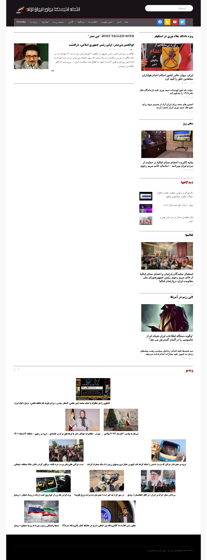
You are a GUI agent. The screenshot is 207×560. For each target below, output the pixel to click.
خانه (126, 22)
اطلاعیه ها (92, 22)
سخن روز (188, 123)
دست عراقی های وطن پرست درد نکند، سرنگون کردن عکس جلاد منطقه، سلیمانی (48, 464)
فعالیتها (45, 22)
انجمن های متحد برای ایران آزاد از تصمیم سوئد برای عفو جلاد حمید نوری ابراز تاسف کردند (167, 106)
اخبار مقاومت (106, 22)
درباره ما (33, 22)
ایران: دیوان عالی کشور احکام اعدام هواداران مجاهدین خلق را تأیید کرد (167, 76)
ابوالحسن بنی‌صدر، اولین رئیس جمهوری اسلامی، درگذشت (101, 45)
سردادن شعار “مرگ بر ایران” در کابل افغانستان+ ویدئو (151, 495)
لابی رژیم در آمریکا (181, 297)
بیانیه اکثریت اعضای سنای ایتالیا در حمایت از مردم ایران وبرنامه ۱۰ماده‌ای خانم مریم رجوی (166, 164)
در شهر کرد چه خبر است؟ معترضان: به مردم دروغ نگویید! (99, 495)
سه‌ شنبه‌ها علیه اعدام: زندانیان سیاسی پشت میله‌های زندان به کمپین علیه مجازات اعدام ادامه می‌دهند (166, 352)
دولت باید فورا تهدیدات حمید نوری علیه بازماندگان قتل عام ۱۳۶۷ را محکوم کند (166, 92)
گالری (70, 22)
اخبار (119, 22)
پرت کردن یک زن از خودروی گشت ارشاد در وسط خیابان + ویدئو (42, 495)
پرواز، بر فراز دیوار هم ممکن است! (178, 205)
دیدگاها (81, 22)
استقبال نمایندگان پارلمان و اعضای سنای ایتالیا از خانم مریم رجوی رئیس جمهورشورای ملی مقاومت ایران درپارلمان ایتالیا (166, 277)
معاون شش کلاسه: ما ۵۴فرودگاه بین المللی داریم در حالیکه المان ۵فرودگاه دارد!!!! (99, 526)
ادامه (52, 71)
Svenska (21, 22)
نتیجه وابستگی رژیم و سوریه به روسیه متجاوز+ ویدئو (36, 526)
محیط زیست (57, 22)
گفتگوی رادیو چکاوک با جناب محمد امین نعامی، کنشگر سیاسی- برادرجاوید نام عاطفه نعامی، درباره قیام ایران (62, 403)
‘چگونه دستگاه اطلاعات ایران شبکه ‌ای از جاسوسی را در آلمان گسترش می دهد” (169, 337)
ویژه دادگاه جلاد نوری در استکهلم (174, 36)
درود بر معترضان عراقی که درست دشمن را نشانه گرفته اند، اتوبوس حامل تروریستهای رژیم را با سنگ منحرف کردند (136, 464)
